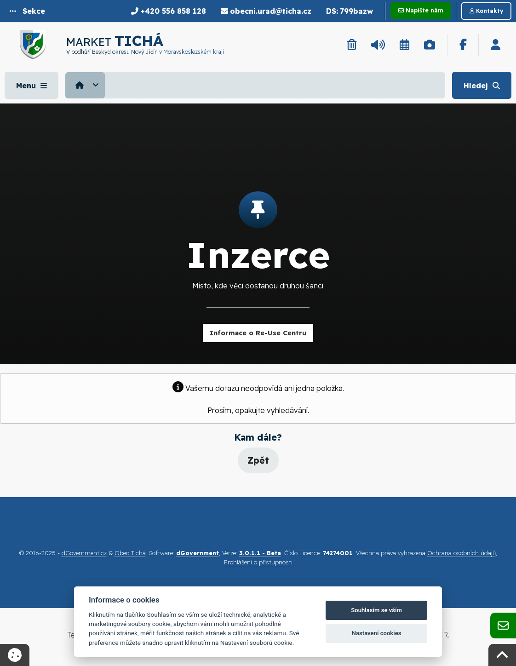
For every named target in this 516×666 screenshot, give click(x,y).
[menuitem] (86, 85)
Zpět (258, 460)
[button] (27, 11)
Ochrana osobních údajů (461, 553)
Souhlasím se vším (376, 610)
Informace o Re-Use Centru (258, 333)
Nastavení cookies (376, 633)
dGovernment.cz (84, 553)
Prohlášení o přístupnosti (258, 562)
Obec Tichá (130, 553)
